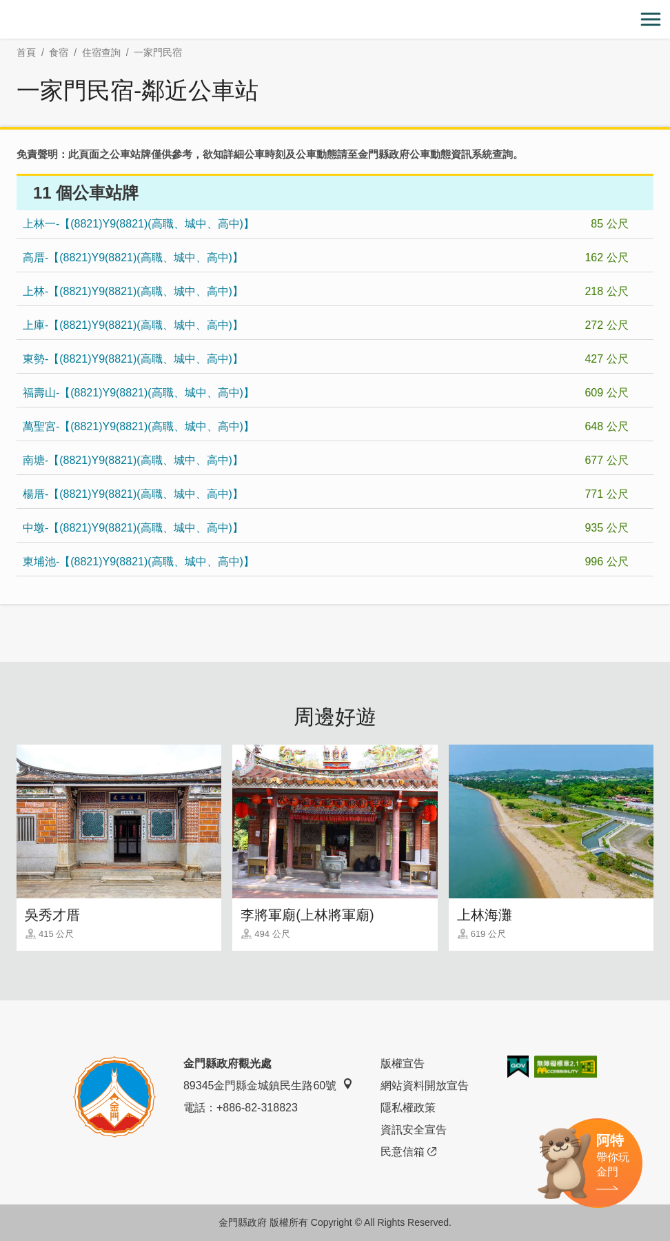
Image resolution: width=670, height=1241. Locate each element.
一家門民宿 (158, 52)
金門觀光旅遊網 (335, 19)
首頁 (26, 52)
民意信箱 (408, 1152)
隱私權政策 (408, 1107)
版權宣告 (402, 1063)
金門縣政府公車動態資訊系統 (425, 154)
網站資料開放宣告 (424, 1085)
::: (4, 8)
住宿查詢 (101, 52)
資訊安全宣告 (413, 1130)
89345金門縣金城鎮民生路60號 (268, 1084)
